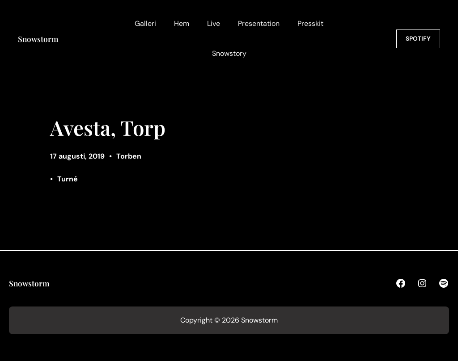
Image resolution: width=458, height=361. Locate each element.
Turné (67, 179)
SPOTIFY (418, 38)
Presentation (259, 23)
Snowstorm (38, 39)
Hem (181, 23)
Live (213, 23)
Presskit (310, 23)
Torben (128, 156)
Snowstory (229, 53)
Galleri (145, 23)
